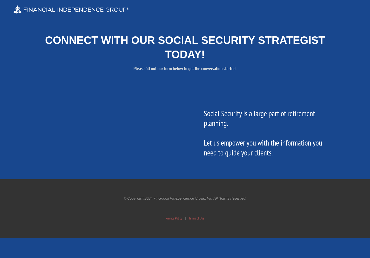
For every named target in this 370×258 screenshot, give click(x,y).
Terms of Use (196, 218)
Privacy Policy (174, 218)
